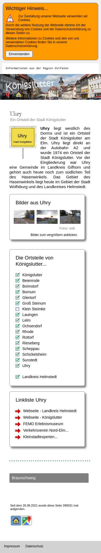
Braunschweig (24, 478)
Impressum (12, 546)
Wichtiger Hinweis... (27, 8)
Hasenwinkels (21, 181)
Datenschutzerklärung (21, 46)
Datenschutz (34, 546)
